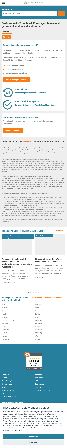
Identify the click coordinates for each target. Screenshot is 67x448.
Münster (4, 333)
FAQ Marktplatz (7, 384)
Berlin (4, 305)
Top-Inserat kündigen (42, 390)
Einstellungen (33, 442)
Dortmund (38, 311)
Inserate (7, 31)
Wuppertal (38, 339)
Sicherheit (38, 387)
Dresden (4, 314)
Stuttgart (5, 336)
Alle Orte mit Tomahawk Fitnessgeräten (47, 297)
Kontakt (4, 378)
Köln (3, 326)
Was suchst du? (7, 9)
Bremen (4, 311)
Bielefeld (38, 305)
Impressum (39, 378)
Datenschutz (39, 384)
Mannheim (5, 330)
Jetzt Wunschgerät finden (15, 80)
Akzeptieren (33, 436)
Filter (6, 37)
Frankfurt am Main (8, 320)
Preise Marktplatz (8, 381)
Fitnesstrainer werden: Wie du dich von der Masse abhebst (48, 260)
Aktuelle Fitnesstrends (44, 236)
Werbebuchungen (8, 390)
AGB (36, 381)
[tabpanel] (17, 259)
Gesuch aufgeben (12, 130)
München (38, 330)
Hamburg (38, 320)
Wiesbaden (5, 339)
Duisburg (38, 314)
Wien (37, 336)
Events (4, 393)
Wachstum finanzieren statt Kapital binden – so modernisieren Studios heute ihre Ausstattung (17, 263)
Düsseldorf (5, 317)
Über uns (5, 387)
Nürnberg (38, 333)
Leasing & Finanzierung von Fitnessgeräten (12, 237)
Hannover (5, 323)
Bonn (37, 308)
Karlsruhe (38, 323)
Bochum (4, 308)
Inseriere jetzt (28, 141)
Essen (37, 317)
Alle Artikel (59, 231)
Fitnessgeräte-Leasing (9, 396)
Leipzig (37, 326)
